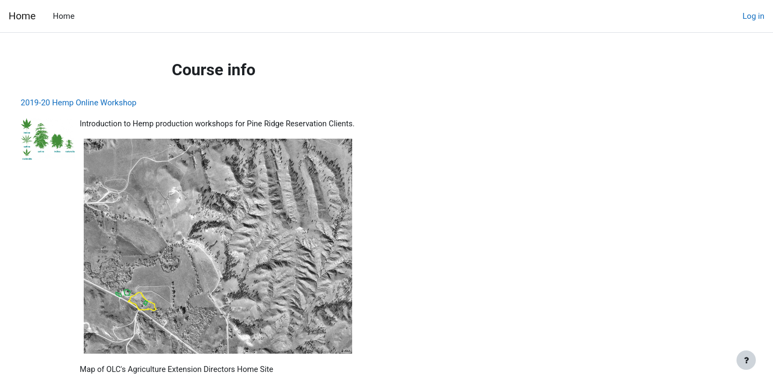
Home (22, 16)
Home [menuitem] (63, 16)
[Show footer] (746, 360)
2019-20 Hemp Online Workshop (99, 103)
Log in (753, 16)
